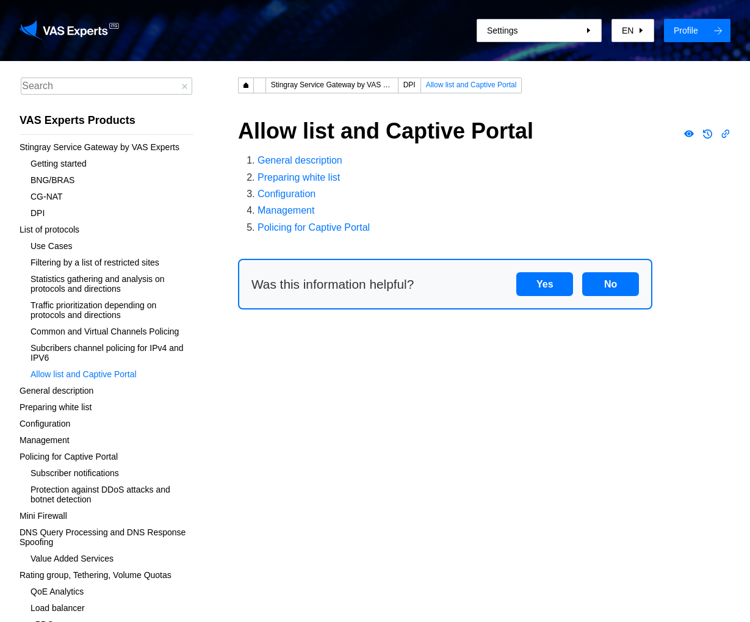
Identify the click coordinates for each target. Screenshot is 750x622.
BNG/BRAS (52, 180)
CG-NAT (47, 196)
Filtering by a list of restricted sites (95, 262)
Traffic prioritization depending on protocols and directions (95, 310)
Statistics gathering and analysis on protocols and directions (99, 284)
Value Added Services (72, 558)
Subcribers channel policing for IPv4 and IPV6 (108, 353)
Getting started (59, 163)
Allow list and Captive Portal (84, 374)
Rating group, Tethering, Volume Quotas (95, 575)
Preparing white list (56, 407)
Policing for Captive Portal (69, 456)
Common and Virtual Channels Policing (105, 331)
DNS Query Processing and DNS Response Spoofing (104, 537)
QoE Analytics (57, 591)
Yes (544, 284)
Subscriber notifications (75, 473)
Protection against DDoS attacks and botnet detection (102, 494)
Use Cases (51, 246)
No (610, 284)
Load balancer (58, 608)
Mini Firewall (43, 516)
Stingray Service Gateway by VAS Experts (99, 147)
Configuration (45, 424)
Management (45, 440)
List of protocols (49, 229)
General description (56, 391)
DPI (38, 213)
